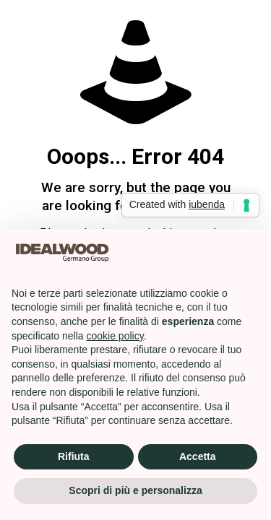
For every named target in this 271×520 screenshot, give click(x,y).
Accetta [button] (197, 456)
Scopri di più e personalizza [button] (135, 490)
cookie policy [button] (115, 336)
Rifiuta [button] (74, 456)
